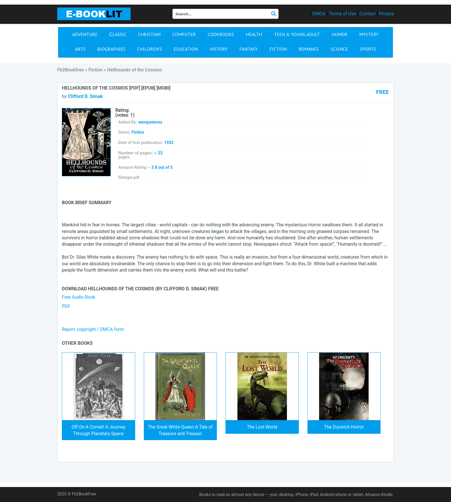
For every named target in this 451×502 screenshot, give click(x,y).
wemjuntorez (150, 122)
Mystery (369, 34)
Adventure (85, 34)
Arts (80, 49)
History (219, 49)
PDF (66, 306)
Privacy (386, 13)
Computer (184, 34)
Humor (339, 34)
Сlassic (118, 34)
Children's (149, 49)
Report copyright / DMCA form (93, 329)
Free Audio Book (78, 297)
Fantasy (248, 49)
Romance (309, 49)
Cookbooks (221, 34)
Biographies (111, 49)
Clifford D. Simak (85, 96)
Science (339, 49)
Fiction (278, 49)
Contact (368, 13)
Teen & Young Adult (297, 34)
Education (186, 49)
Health (254, 34)
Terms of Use (342, 13)
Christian (149, 34)
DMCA (318, 13)
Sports (368, 49)
